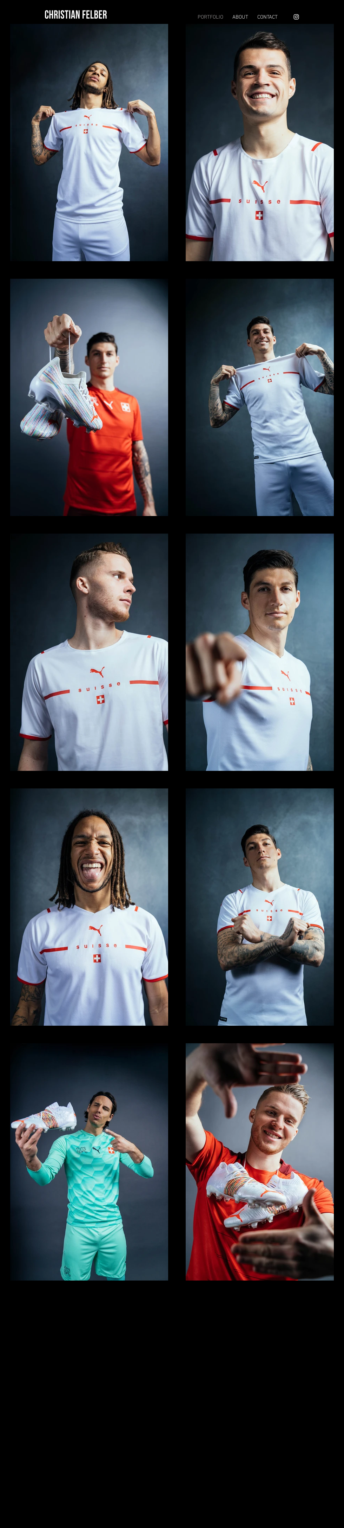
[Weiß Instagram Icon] (296, 16)
